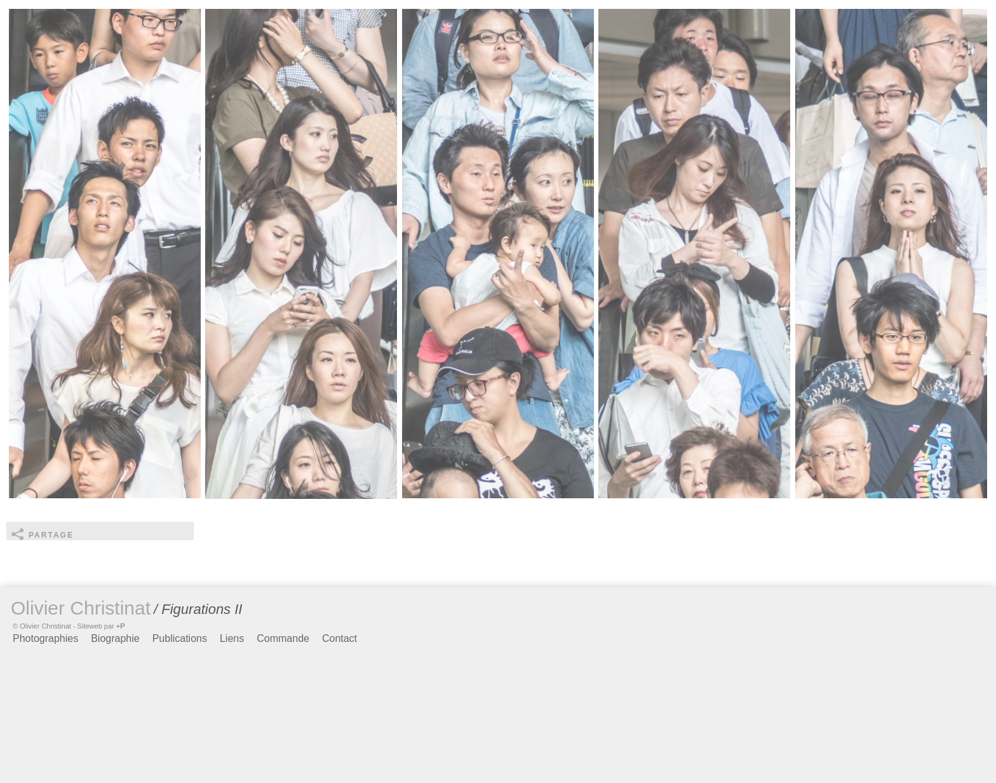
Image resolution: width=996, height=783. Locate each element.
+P (120, 626)
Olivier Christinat (81, 607)
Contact (339, 638)
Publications (179, 638)
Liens (232, 638)
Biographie (115, 638)
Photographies (45, 638)
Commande (283, 638)
